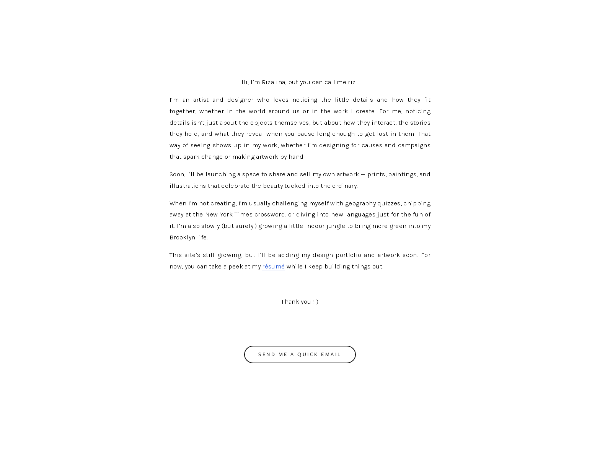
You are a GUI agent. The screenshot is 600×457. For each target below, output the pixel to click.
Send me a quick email (300, 354)
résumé (273, 266)
